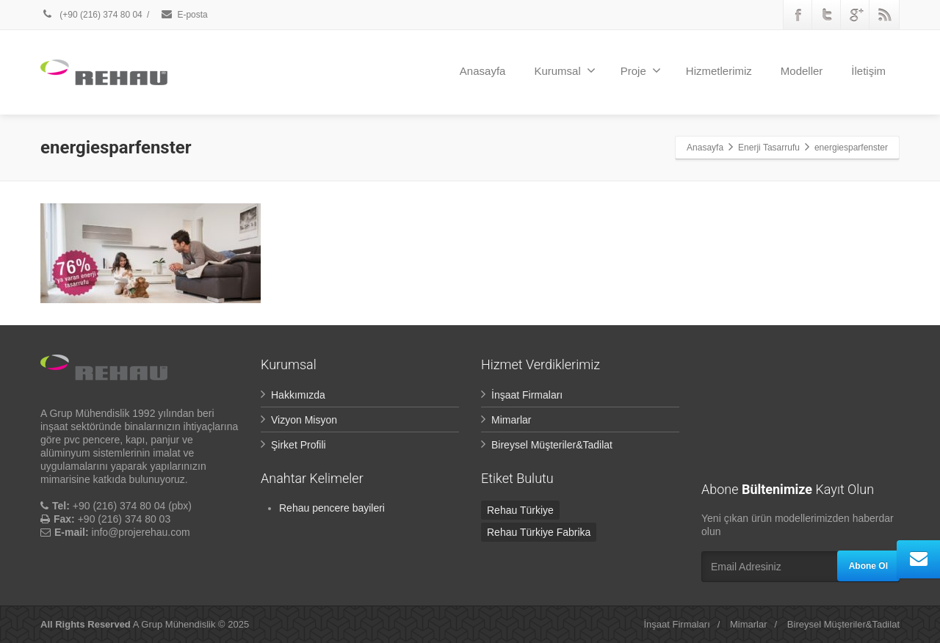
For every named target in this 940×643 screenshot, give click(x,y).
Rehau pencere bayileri (332, 508)
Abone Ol (868, 566)
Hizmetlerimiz (719, 71)
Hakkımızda (298, 395)
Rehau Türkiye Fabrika (538, 532)
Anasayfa (483, 71)
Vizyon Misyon (304, 420)
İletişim (868, 71)
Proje (641, 70)
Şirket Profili (298, 445)
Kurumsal (564, 70)
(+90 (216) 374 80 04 (92, 15)
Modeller (802, 71)
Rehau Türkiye (520, 510)
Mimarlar (511, 420)
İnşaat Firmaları (527, 395)
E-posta (183, 15)
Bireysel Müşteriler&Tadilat (551, 445)
